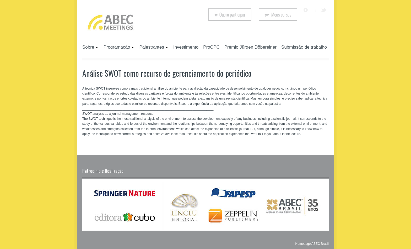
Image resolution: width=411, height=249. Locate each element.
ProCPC (211, 47)
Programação (117, 47)
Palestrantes (152, 47)
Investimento (185, 47)
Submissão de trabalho (304, 47)
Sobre (90, 47)
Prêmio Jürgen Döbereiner (250, 47)
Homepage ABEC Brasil (312, 244)
